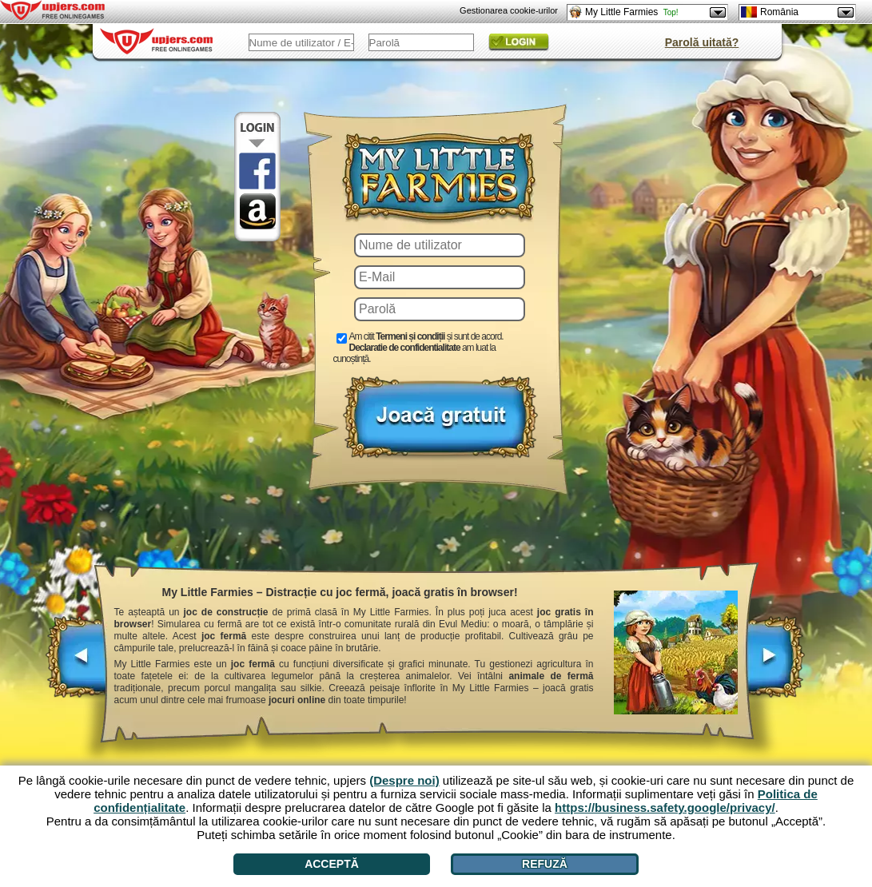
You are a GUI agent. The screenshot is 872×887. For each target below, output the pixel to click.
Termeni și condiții (410, 336)
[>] (775, 665)
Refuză (544, 863)
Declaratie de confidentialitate (404, 347)
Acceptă (332, 863)
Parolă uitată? (702, 42)
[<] (77, 665)
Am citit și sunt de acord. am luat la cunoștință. (418, 347)
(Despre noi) (404, 780)
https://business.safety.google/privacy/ (665, 807)
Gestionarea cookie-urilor (509, 10)
